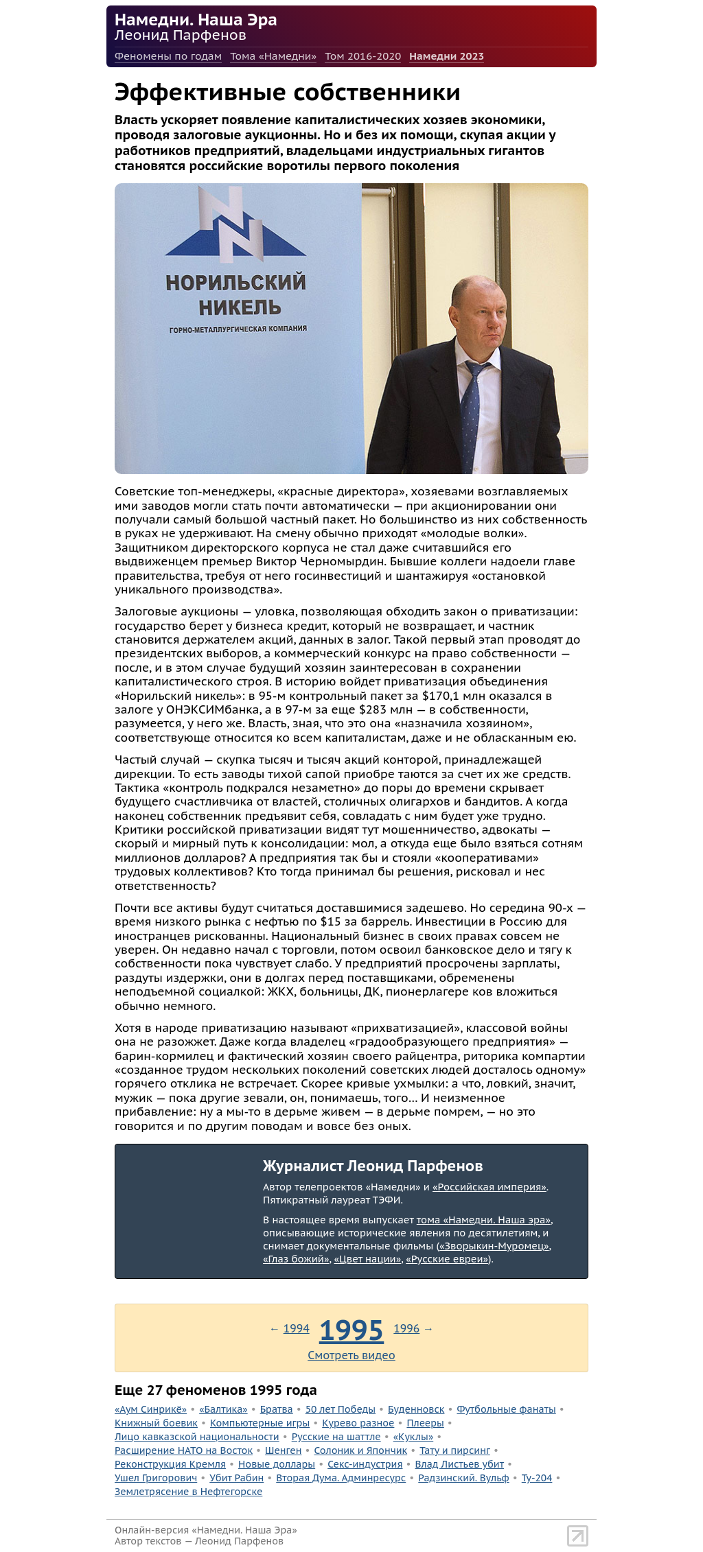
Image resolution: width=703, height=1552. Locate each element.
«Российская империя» (489, 1186)
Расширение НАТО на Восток (184, 1450)
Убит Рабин (236, 1478)
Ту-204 (537, 1478)
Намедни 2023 (446, 55)
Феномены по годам (168, 55)
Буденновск (416, 1409)
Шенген (283, 1450)
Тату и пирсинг (454, 1450)
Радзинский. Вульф (463, 1478)
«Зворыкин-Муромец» (494, 1245)
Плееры (424, 1423)
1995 (351, 1330)
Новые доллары (276, 1464)
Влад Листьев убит (460, 1464)
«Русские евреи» (447, 1258)
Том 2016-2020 (363, 55)
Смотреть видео (351, 1355)
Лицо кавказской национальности (197, 1437)
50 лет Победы (341, 1409)
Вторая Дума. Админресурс (341, 1478)
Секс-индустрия (364, 1464)
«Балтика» (223, 1409)
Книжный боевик (156, 1423)
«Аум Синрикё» (151, 1409)
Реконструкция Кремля (170, 1464)
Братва (276, 1409)
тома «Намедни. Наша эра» (484, 1219)
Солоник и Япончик (360, 1450)
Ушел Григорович (156, 1478)
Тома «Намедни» (273, 55)
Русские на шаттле (336, 1437)
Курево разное (358, 1423)
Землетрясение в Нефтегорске (188, 1491)
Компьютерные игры (260, 1423)
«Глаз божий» (296, 1258)
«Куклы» (413, 1437)
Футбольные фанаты (506, 1409)
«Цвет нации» (367, 1258)
